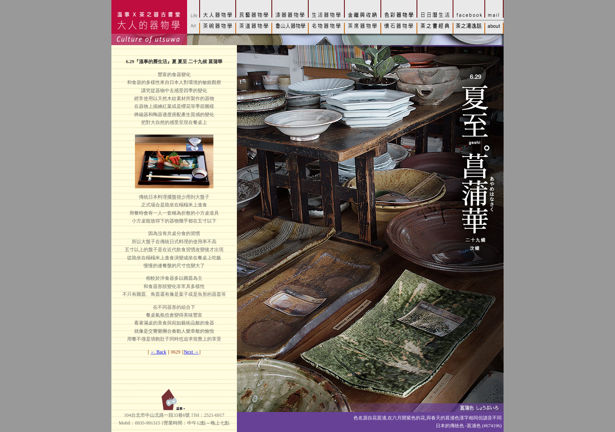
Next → (191, 352)
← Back (158, 352)
